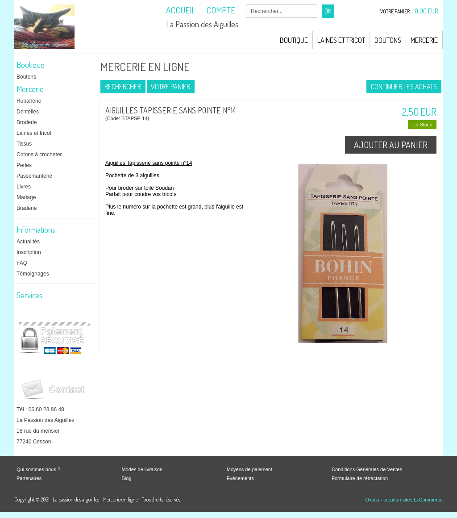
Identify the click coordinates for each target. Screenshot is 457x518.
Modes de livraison (141, 469)
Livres (24, 187)
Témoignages (33, 274)
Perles (24, 165)
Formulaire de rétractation (360, 478)
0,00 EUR (426, 11)
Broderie (27, 122)
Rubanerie (29, 101)
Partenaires (29, 478)
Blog (126, 478)
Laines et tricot (34, 133)
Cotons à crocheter (39, 154)
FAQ (22, 263)
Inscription (29, 252)
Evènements (240, 478)
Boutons (387, 40)
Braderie (27, 208)
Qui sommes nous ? (38, 469)
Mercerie (424, 40)
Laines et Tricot (341, 40)
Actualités (28, 241)
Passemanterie (34, 176)
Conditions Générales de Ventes (367, 469)
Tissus (24, 144)
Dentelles (28, 112)
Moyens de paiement (249, 469)
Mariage (26, 197)
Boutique (294, 40)
